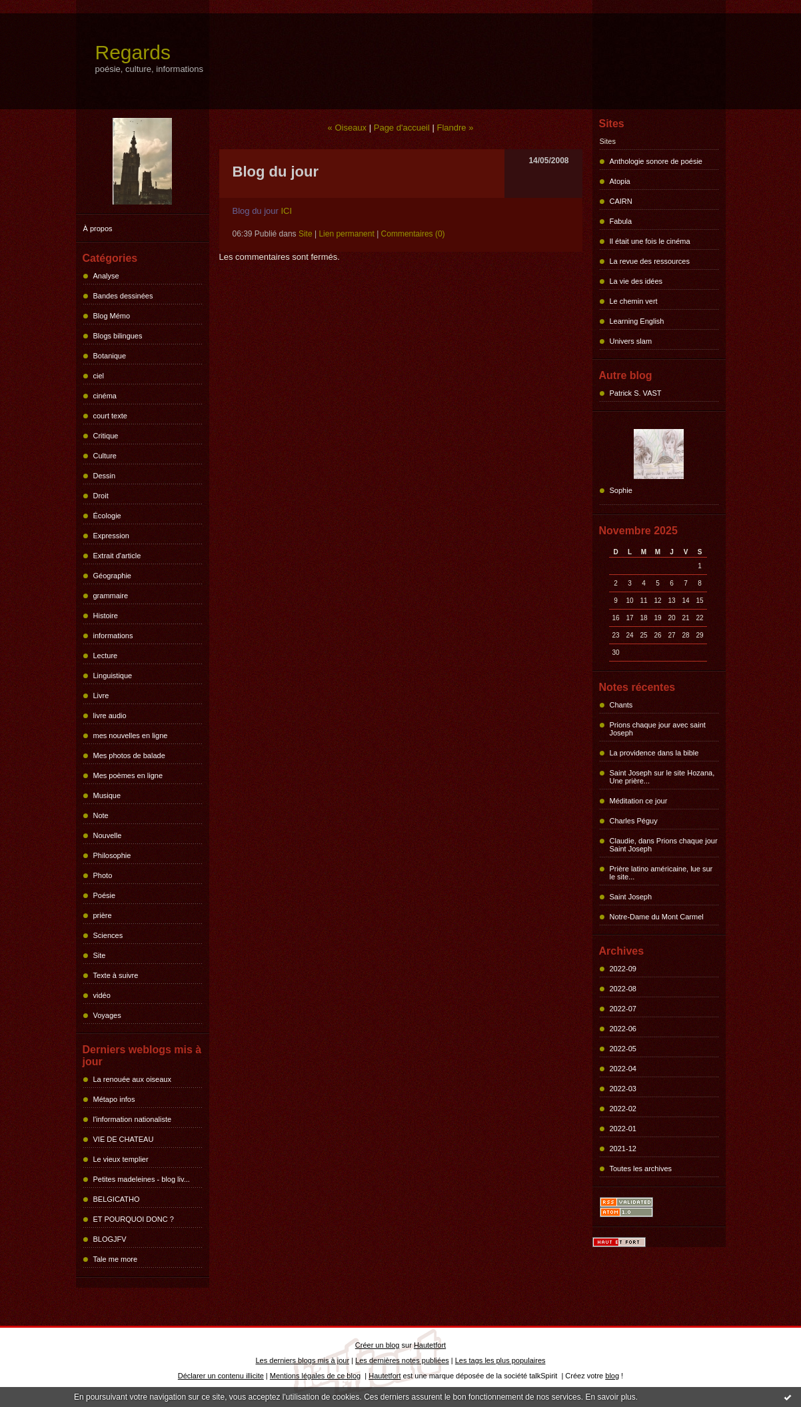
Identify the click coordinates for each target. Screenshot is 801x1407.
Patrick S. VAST (636, 393)
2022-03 (623, 1089)
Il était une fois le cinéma (650, 241)
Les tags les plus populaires (500, 1360)
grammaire (111, 596)
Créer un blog (377, 1345)
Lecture (105, 656)
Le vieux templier (121, 1159)
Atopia (620, 181)
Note (101, 815)
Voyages (107, 1015)
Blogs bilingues (118, 336)
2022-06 (623, 1029)
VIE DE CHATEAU (123, 1139)
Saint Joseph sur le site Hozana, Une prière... (662, 777)
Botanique (110, 356)
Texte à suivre (116, 975)
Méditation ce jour (639, 801)
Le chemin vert (634, 301)
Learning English (637, 321)
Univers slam (631, 341)
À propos (98, 229)
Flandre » (455, 128)
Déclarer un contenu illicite (221, 1376)
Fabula (621, 221)
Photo (103, 875)
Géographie (112, 576)
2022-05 (623, 1049)
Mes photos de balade (129, 755)
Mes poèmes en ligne (128, 775)
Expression (111, 536)
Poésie (104, 895)
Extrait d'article (117, 556)
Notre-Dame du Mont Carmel (657, 917)
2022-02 (623, 1109)
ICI (287, 211)
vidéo (102, 995)
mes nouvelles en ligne (130, 735)
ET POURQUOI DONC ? (133, 1219)
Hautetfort (430, 1345)
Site (99, 955)
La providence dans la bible (654, 753)
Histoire (105, 616)
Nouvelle (107, 835)
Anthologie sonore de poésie (656, 161)
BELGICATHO (116, 1199)
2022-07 (623, 1009)
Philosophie (112, 855)
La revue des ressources (650, 261)
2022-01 (623, 1129)
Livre (101, 696)
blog (612, 1376)
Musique (107, 795)
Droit (101, 496)
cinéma (105, 396)
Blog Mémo (112, 316)
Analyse (106, 276)
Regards (133, 52)
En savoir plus (610, 1397)
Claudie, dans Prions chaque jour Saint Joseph (664, 845)
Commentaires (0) (413, 233)
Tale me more (115, 1259)
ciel (99, 376)
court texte (110, 416)
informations (113, 636)
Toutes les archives (641, 1168)
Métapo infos (114, 1099)
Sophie (621, 490)
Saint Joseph (631, 897)
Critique (106, 436)
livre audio (110, 715)
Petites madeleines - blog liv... (141, 1179)
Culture (105, 456)
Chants (621, 705)
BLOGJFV (110, 1239)
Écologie (107, 516)
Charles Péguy (634, 821)
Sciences (108, 935)
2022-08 (623, 989)
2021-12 (623, 1149)
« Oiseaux (347, 128)
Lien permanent (346, 233)
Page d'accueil (402, 128)
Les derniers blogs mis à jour (303, 1360)
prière (102, 915)
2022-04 (623, 1069)
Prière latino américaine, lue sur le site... (661, 873)
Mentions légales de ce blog (315, 1376)
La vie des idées (636, 281)
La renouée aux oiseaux (132, 1079)
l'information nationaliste (132, 1119)
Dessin (104, 476)
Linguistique (113, 676)
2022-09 (623, 969)
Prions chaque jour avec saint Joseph (658, 729)
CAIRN (621, 201)
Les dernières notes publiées (402, 1360)
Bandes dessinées (123, 296)
